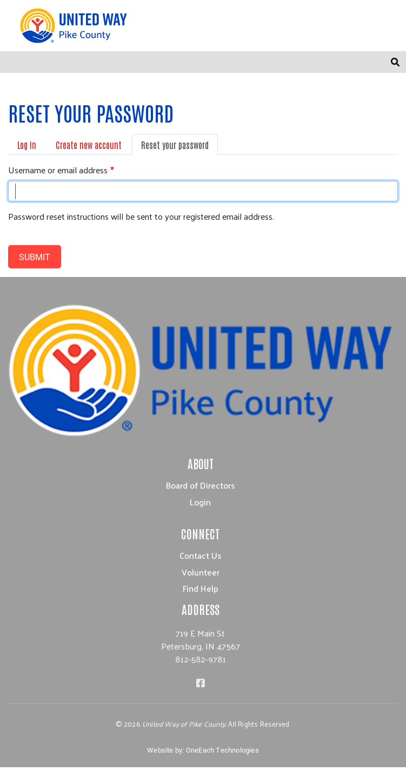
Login (200, 502)
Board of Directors (200, 485)
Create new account (89, 144)
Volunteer (200, 572)
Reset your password (175, 144)
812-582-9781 (200, 659)
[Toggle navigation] (372, 62)
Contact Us (200, 555)
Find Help (200, 588)
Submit (34, 256)
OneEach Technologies (222, 750)
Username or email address (58, 170)
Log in (26, 144)
